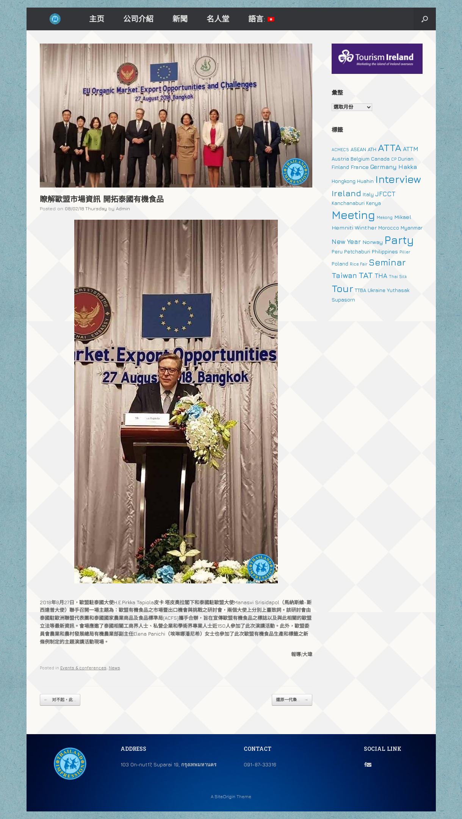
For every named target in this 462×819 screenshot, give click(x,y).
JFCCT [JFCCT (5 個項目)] (385, 194)
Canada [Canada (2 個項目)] (380, 159)
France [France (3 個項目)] (360, 167)
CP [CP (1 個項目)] (393, 159)
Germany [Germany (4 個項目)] (383, 166)
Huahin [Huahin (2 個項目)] (365, 181)
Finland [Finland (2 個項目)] (340, 167)
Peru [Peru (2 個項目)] (337, 252)
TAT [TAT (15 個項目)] (366, 275)
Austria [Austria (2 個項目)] (340, 159)
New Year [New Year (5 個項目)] (346, 241)
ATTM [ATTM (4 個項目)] (410, 148)
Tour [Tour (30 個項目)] (342, 288)
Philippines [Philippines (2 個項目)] (385, 252)
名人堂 (218, 18)
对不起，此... (60, 700)
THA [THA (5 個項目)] (380, 276)
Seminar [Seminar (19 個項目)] (387, 262)
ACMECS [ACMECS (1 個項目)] (340, 149)
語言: (261, 18)
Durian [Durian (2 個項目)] (405, 159)
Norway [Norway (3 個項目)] (372, 242)
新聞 (180, 18)
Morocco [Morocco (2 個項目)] (388, 228)
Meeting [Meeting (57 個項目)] (353, 214)
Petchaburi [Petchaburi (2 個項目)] (357, 252)
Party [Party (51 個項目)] (399, 239)
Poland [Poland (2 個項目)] (340, 264)
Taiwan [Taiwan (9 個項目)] (344, 275)
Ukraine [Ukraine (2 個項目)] (376, 290)
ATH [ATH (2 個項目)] (372, 149)
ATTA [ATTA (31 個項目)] (389, 147)
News (114, 667)
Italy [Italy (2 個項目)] (368, 194)
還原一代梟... (292, 700)
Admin (123, 208)
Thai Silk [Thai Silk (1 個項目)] (398, 276)
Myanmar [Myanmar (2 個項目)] (412, 228)
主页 (96, 18)
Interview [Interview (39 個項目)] (398, 179)
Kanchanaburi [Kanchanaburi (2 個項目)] (348, 203)
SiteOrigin (225, 796)
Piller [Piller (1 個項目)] (404, 252)
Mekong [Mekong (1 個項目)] (385, 217)
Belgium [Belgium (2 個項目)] (360, 159)
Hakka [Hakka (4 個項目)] (407, 166)
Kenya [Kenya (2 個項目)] (373, 203)
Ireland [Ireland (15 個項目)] (346, 193)
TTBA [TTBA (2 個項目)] (360, 290)
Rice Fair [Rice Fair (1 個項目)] (358, 264)
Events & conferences (83, 667)
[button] (424, 19)
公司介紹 (138, 18)
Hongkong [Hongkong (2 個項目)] (344, 181)
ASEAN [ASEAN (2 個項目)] (358, 149)
